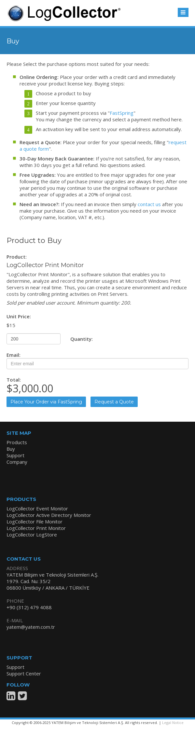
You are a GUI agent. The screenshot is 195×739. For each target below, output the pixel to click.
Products (17, 442)
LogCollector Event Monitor (37, 508)
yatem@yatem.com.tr (31, 627)
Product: (17, 256)
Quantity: (81, 339)
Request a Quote (114, 402)
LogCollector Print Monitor (36, 528)
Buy (11, 448)
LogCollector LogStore (32, 534)
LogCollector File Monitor (35, 521)
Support (15, 455)
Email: (14, 355)
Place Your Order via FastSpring (46, 402)
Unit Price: (19, 316)
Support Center (24, 673)
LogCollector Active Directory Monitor (49, 515)
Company (17, 462)
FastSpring (121, 113)
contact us (149, 204)
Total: (14, 379)
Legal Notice (173, 722)
